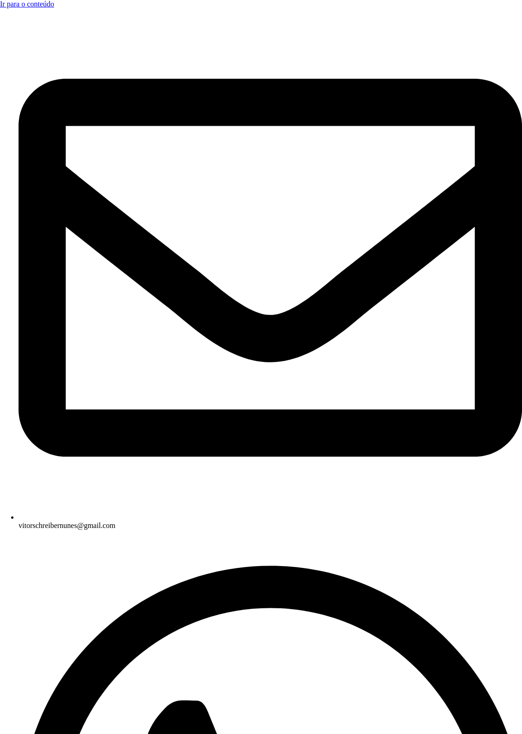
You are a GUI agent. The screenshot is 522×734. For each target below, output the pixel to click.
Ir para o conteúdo (27, 4)
